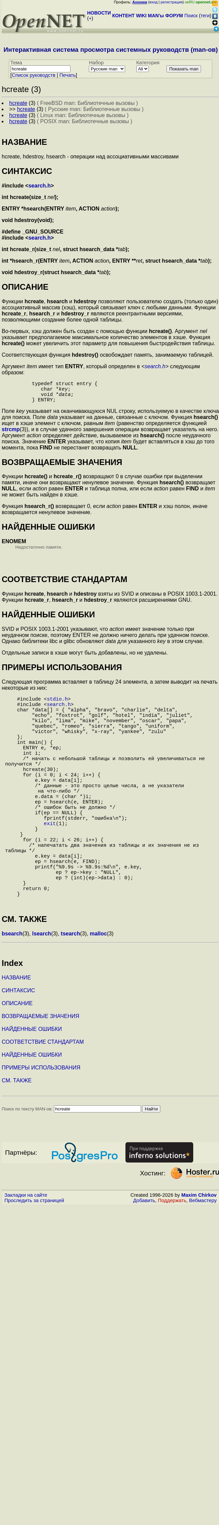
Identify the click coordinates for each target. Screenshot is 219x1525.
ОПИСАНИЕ (17, 1059)
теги (205, 15)
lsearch (41, 989)
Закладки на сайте (25, 1250)
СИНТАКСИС (18, 1046)
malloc (98, 989)
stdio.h (57, 705)
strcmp (11, 435)
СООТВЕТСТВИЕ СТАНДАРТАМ (43, 1097)
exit (50, 861)
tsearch (70, 989)
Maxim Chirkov (199, 1250)
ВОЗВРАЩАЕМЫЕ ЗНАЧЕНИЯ (40, 1072)
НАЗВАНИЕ (16, 1033)
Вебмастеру (203, 1256)
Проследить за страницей (34, 1256)
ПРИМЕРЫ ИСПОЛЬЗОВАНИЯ (41, 1123)
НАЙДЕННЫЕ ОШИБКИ (32, 1084)
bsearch (12, 989)
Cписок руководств (34, 75)
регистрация (172, 2)
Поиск (191, 15)
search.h (39, 186)
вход (154, 2)
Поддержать (172, 1256)
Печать (67, 75)
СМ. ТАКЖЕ (17, 1136)
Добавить (144, 1256)
